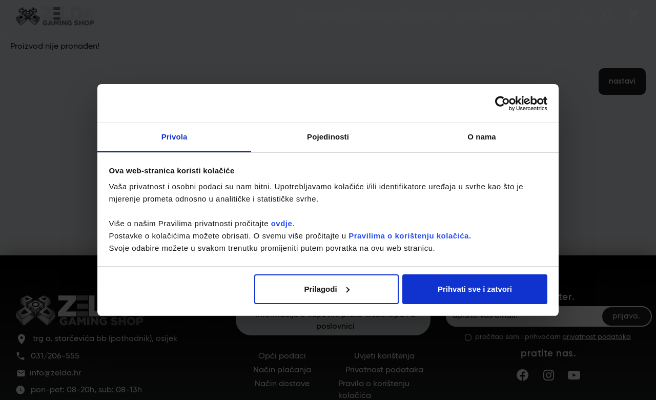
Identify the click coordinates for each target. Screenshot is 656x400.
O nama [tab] (481, 136)
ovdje (282, 223)
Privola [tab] (174, 136)
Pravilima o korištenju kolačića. (409, 235)
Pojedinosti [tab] (328, 136)
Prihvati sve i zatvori (475, 289)
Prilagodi (326, 289)
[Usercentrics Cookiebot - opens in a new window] (502, 103)
